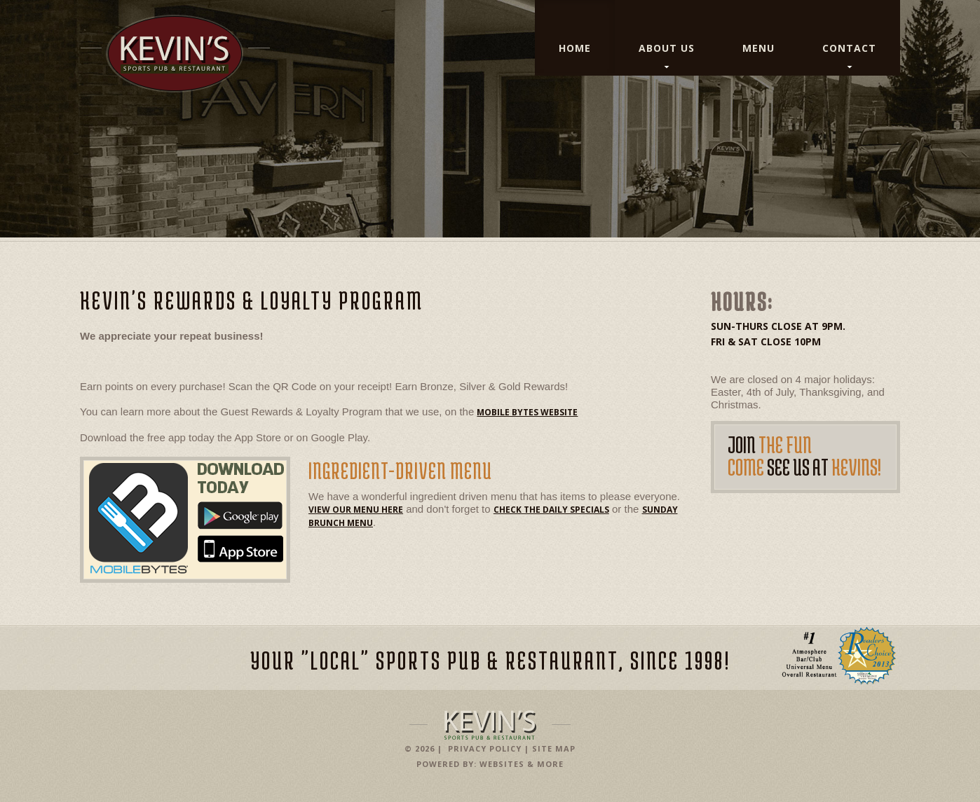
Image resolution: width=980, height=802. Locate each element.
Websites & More (521, 764)
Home (575, 48)
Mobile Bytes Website (527, 412)
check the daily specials (551, 510)
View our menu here (355, 510)
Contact (849, 48)
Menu (758, 48)
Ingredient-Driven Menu (400, 470)
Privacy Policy (485, 748)
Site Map (554, 748)
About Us (667, 48)
